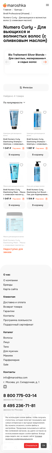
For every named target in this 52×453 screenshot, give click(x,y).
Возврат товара (12, 306)
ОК (43, 445)
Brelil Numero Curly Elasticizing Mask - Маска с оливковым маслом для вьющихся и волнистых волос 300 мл (14, 192)
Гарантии (8, 311)
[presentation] (7, 62)
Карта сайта (10, 289)
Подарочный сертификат (18, 324)
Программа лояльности (17, 320)
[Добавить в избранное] (21, 113)
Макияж (8, 355)
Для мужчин (10, 351)
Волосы (7, 337)
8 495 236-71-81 (19, 405)
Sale (5, 364)
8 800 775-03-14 (20, 395)
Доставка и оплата (14, 302)
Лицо (6, 342)
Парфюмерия (11, 360)
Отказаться (31, 445)
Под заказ (16, 148)
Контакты (8, 315)
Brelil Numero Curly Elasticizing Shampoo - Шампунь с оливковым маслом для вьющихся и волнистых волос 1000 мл (37, 141)
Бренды (7, 284)
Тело (6, 346)
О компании (10, 280)
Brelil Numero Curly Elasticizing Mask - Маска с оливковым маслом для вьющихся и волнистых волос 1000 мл (14, 242)
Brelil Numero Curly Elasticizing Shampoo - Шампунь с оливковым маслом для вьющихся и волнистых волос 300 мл (14, 141)
